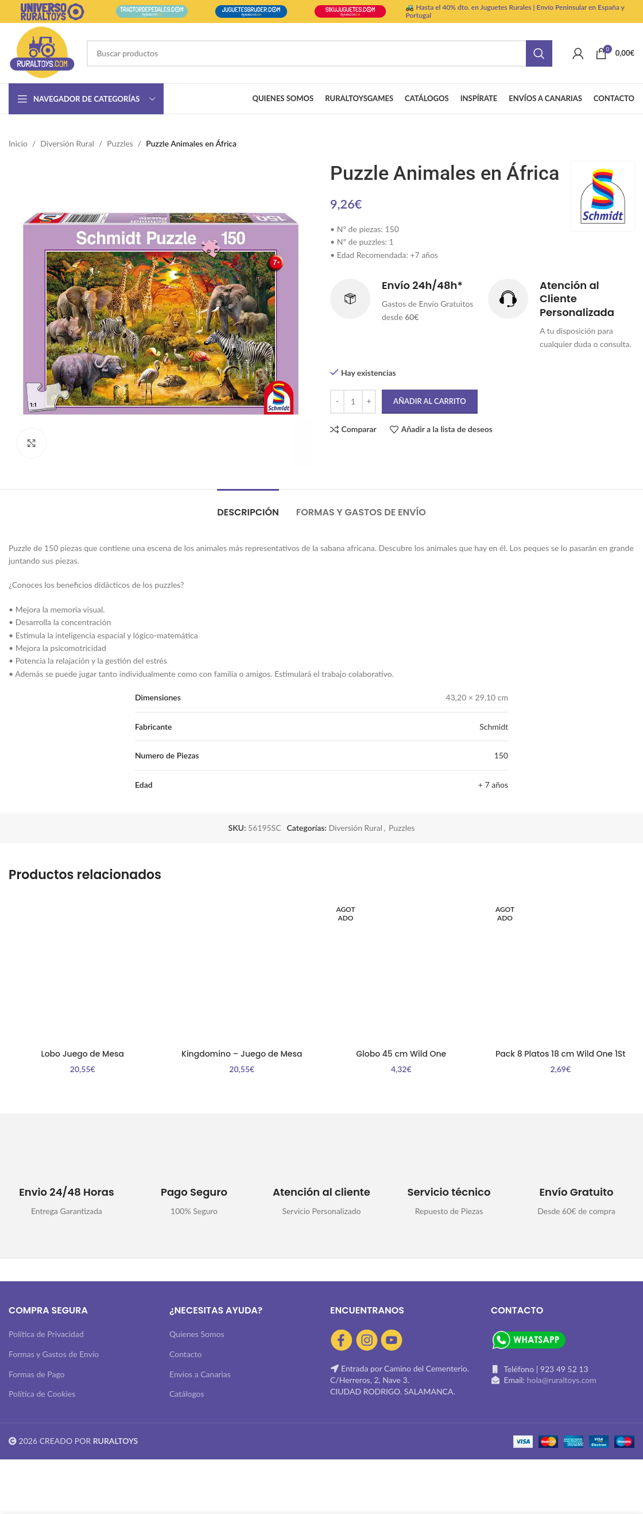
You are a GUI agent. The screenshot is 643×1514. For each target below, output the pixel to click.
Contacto (185, 1354)
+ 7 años (493, 784)
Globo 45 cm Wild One (401, 1054)
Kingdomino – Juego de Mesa (241, 1054)
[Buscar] (319, 53)
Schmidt (493, 726)
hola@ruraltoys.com (561, 1380)
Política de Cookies (42, 1394)
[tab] (248, 506)
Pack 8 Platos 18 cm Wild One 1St (560, 1054)
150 (501, 755)
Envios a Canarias (200, 1374)
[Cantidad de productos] (353, 402)
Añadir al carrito (429, 401)
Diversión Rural (67, 143)
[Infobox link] (403, 301)
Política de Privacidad (46, 1334)
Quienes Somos (196, 1334)
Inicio (18, 143)
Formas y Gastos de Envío (54, 1354)
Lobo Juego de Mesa (82, 1054)
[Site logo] (42, 52)
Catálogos (186, 1394)
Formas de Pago (37, 1374)
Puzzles (120, 143)
